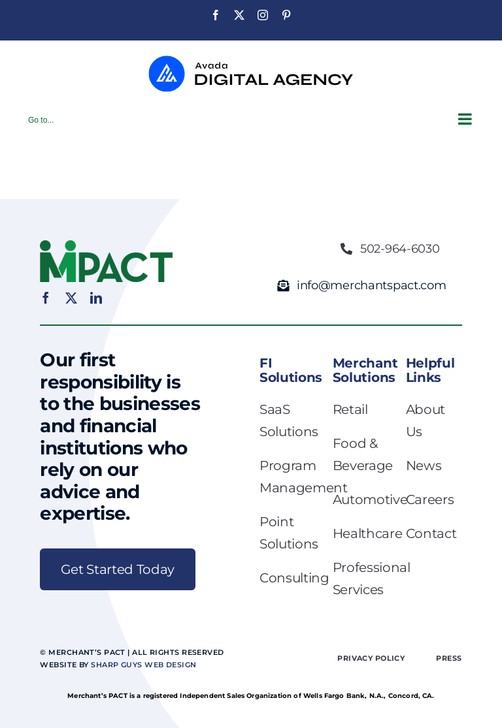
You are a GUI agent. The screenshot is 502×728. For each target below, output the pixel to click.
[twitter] (71, 298)
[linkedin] (96, 298)
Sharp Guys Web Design (143, 664)
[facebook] (46, 298)
